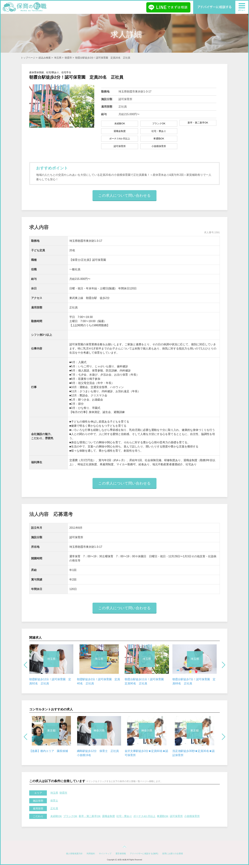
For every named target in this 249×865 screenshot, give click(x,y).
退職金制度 (108, 816)
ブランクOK (70, 816)
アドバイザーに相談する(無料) (144, 853)
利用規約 (91, 853)
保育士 (54, 800)
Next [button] (223, 665)
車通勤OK (162, 816)
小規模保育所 (192, 816)
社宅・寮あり (124, 816)
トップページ (28, 57)
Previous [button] (25, 665)
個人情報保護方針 (74, 853)
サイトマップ (105, 853)
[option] (51, 665)
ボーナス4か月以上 (144, 816)
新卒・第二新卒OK (90, 816)
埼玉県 (57, 57)
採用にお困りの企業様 (172, 853)
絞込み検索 (45, 57)
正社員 (54, 808)
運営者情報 (121, 853)
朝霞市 (68, 57)
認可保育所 (176, 816)
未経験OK (56, 816)
